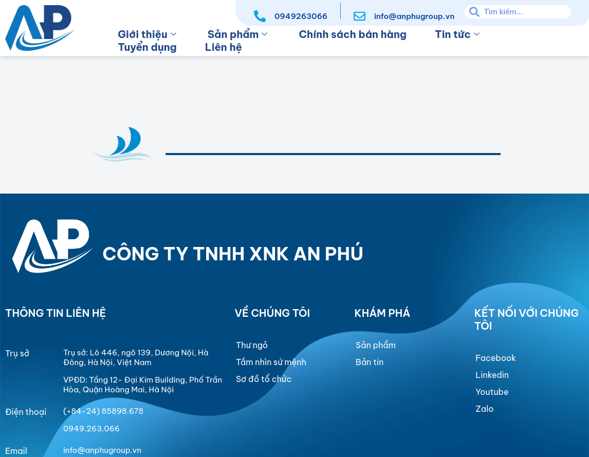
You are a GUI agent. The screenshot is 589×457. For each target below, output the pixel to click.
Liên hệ (223, 47)
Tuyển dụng (147, 47)
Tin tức (457, 34)
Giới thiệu (147, 34)
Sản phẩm (238, 34)
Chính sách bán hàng (352, 34)
